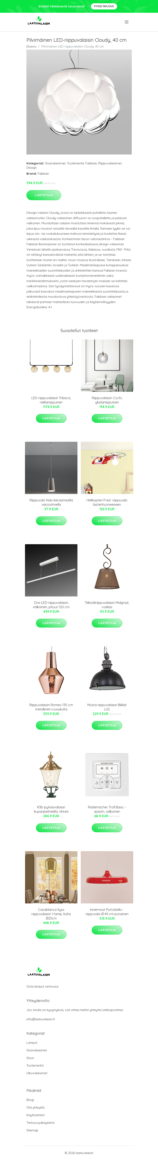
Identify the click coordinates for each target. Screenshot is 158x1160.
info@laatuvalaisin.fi (40, 1019)
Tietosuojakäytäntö (40, 1123)
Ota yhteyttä (35, 1107)
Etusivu (31, 46)
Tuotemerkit (75, 163)
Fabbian (91, 163)
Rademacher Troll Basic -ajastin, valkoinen (107, 809)
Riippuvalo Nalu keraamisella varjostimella (51, 502)
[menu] (127, 22)
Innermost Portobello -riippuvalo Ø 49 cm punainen (107, 912)
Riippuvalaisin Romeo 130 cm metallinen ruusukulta (51, 707)
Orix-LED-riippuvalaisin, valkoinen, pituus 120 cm (51, 605)
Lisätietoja (44, 195)
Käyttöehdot (35, 1115)
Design (31, 168)
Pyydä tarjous (104, 6)
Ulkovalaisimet (36, 1073)
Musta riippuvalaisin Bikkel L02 (106, 707)
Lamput (31, 1043)
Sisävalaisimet (55, 163)
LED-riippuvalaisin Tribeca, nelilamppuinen (51, 400)
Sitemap (32, 1130)
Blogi (30, 1100)
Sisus (30, 1058)
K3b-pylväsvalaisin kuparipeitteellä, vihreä (51, 809)
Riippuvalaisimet (109, 163)
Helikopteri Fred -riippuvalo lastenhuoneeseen (107, 502)
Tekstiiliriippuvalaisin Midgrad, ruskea (107, 605)
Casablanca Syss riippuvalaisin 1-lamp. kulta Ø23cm (51, 914)
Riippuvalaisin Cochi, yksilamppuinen (107, 400)
